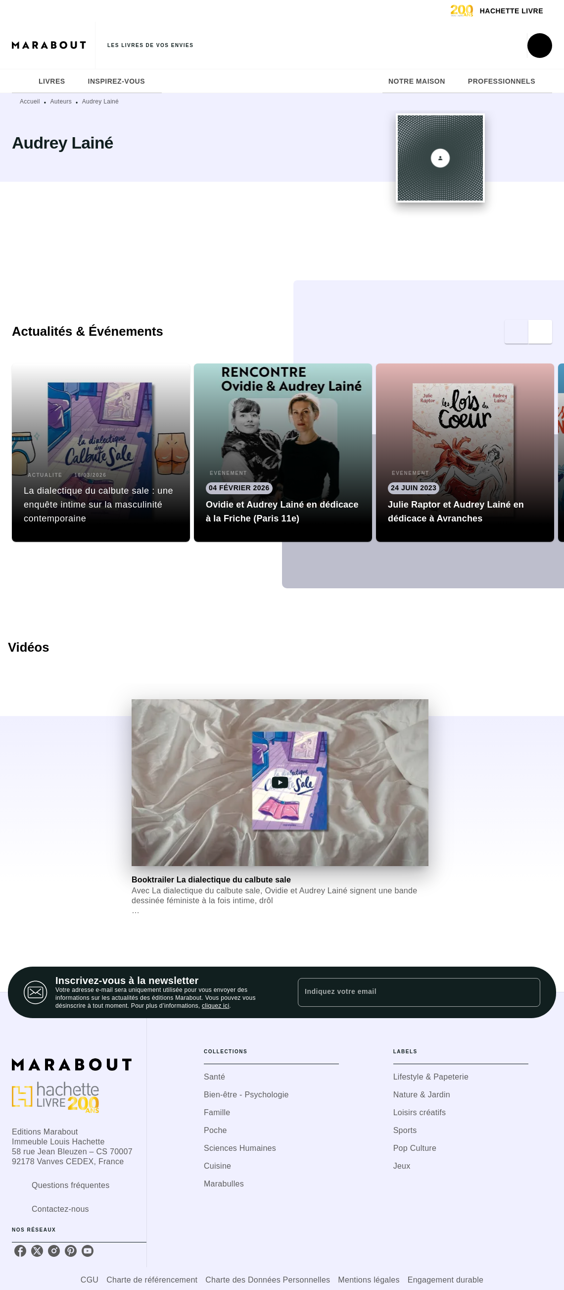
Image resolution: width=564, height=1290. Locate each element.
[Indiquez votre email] (407, 992)
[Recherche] (539, 45)
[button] (101, 452)
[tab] (22, 81)
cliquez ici (215, 1005)
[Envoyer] (528, 992)
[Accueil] (53, 45)
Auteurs (61, 101)
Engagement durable (445, 1280)
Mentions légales (368, 1280)
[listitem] (20, 1250)
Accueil (30, 101)
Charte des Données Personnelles (267, 1280)
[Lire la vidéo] (280, 782)
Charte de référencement (151, 1280)
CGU (89, 1280)
